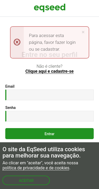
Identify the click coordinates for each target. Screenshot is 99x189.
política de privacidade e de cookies (35, 168)
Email (10, 86)
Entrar (50, 134)
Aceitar (26, 180)
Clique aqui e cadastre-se (49, 71)
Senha (10, 107)
